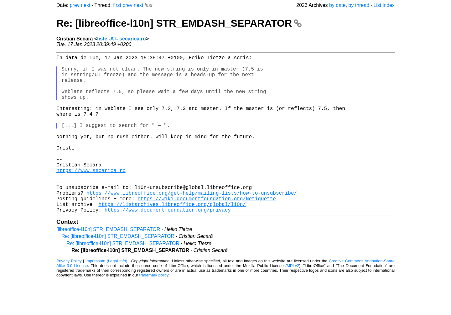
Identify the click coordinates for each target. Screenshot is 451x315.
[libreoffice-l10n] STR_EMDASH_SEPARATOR (108, 264)
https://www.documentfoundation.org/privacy (168, 244)
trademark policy (153, 310)
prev (75, 5)
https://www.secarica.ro (91, 196)
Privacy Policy (69, 296)
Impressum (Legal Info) (106, 296)
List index (384, 5)
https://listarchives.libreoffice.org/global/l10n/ (172, 237)
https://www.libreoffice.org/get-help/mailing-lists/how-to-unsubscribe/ (191, 224)
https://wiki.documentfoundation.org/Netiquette (206, 231)
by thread (358, 5)
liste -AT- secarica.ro (121, 38)
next (85, 5)
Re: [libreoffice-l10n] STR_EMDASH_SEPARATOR (179, 23)
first (117, 5)
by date (337, 5)
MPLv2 (293, 300)
